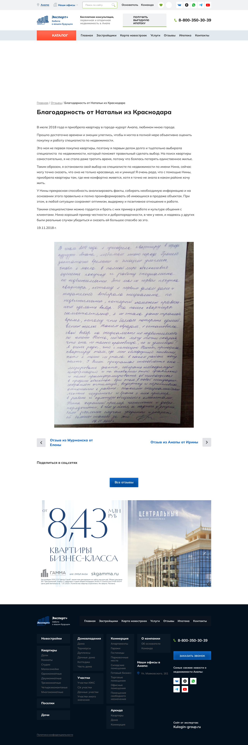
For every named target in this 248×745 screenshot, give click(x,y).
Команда (147, 5)
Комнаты (47, 659)
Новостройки (51, 638)
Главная (87, 35)
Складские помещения (118, 667)
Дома (81, 643)
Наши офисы (66, 5)
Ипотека (185, 35)
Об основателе (151, 643)
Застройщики (106, 35)
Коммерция (119, 638)
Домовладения (89, 638)
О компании (150, 638)
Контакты (202, 35)
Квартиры (49, 650)
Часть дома (85, 666)
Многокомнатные (52, 692)
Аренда (117, 710)
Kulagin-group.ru (187, 727)
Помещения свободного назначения (118, 695)
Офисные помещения (118, 686)
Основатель (130, 5)
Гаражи (115, 648)
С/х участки (85, 687)
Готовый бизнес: (121, 672)
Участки (84, 678)
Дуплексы (84, 652)
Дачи (45, 715)
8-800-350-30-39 (195, 20)
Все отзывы (124, 482)
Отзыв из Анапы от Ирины (174, 442)
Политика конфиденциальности (55, 734)
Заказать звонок (192, 655)
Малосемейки (50, 668)
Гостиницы (117, 652)
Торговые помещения (118, 679)
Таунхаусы (84, 648)
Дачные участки (88, 692)
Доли (44, 655)
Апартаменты (119, 643)
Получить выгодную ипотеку (141, 20)
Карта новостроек (133, 35)
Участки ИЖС (86, 682)
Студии (45, 664)
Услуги (155, 35)
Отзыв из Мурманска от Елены (71, 442)
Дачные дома (86, 657)
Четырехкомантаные (54, 687)
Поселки (47, 703)
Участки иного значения (87, 698)
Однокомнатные (51, 673)
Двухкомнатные (51, 678)
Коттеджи (84, 662)
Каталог (60, 35)
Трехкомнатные (51, 682)
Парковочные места (119, 659)
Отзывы (170, 35)
